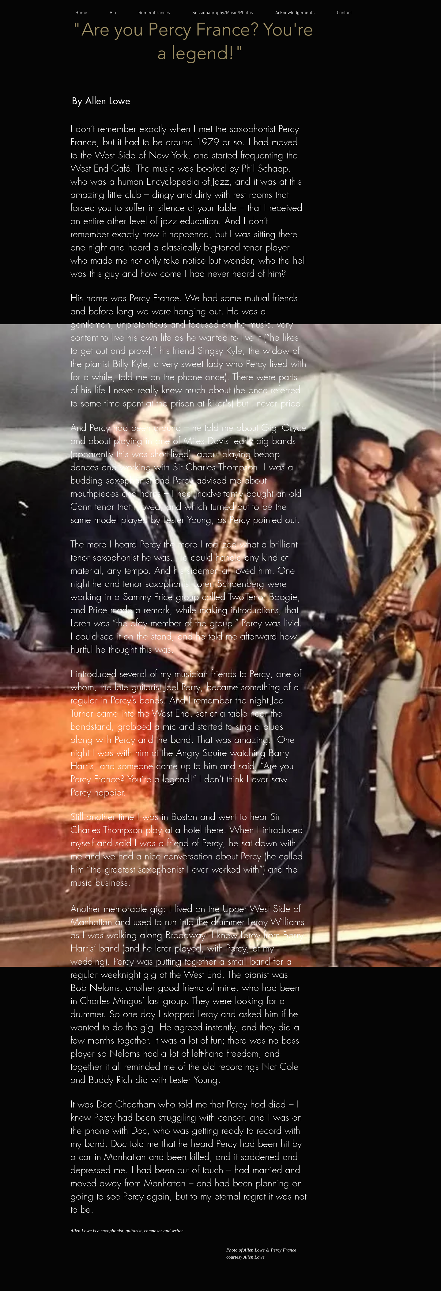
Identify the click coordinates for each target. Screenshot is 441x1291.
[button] (160, 13)
